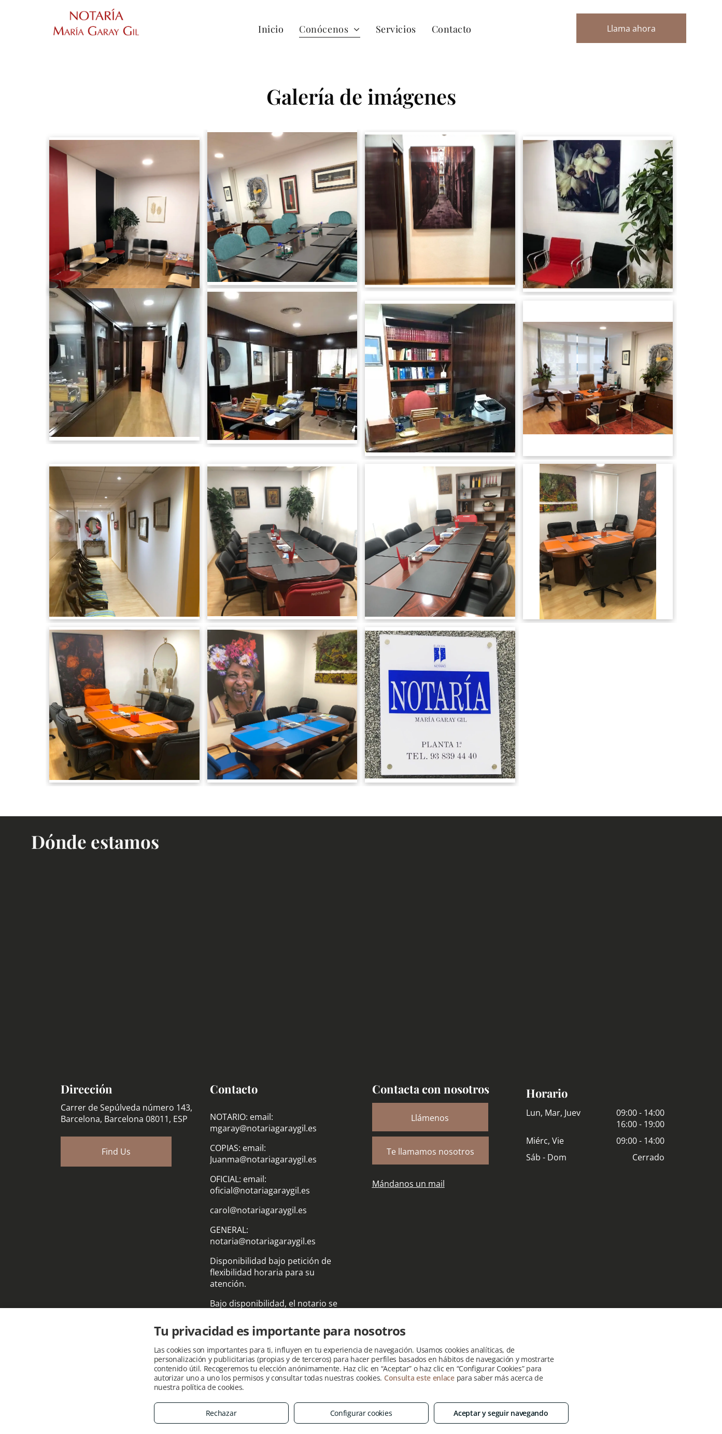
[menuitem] (270, 29)
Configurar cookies (361, 1413)
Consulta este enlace (419, 1378)
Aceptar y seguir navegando (501, 1413)
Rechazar (221, 1413)
